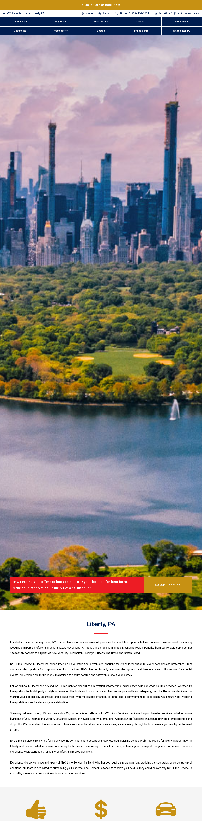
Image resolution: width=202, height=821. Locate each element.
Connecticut (20, 21)
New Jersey (101, 21)
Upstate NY (20, 30)
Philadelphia (141, 30)
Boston (101, 30)
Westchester (60, 30)
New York (141, 21)
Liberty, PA (38, 13)
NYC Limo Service (17, 13)
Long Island (60, 21)
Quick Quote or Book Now (101, 5)
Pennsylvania (181, 21)
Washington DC (182, 30)
